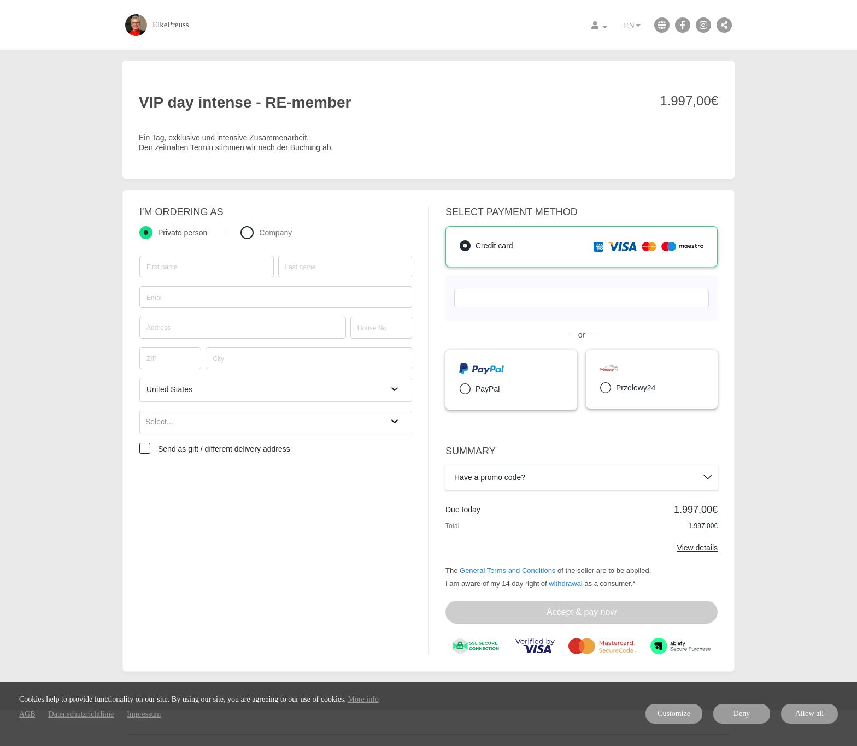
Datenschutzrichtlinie (81, 714)
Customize (674, 713)
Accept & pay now (582, 612)
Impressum (144, 714)
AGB (27, 714)
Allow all (809, 713)
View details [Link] (697, 547)
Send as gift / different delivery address (224, 449)
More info (363, 699)
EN (632, 25)
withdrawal (565, 583)
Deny (741, 713)
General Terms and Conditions (507, 570)
